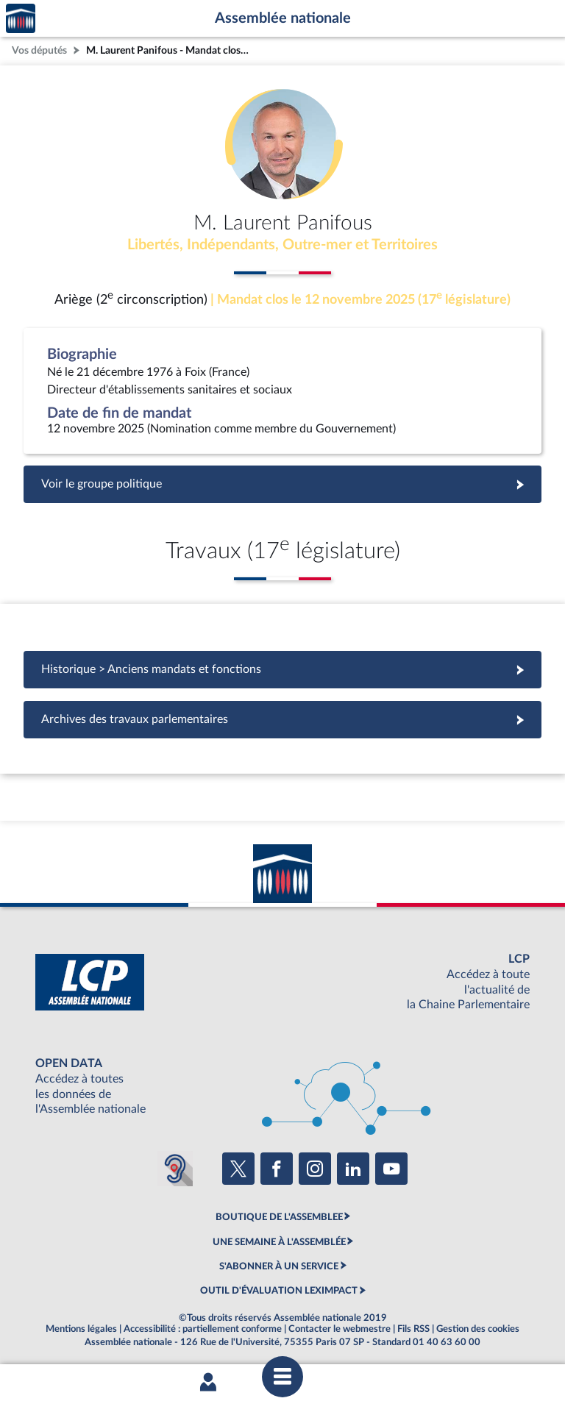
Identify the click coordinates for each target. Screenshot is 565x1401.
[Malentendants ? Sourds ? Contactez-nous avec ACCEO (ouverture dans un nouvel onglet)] (175, 1168)
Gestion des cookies (477, 1329)
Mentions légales (81, 1329)
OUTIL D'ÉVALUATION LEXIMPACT (279, 1290)
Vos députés (39, 50)
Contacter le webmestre (339, 1329)
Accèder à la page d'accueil (20, 18)
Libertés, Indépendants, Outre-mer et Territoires (282, 245)
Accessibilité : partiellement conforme (203, 1329)
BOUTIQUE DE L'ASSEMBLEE (279, 1217)
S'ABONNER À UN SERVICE (278, 1266)
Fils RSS (413, 1329)
